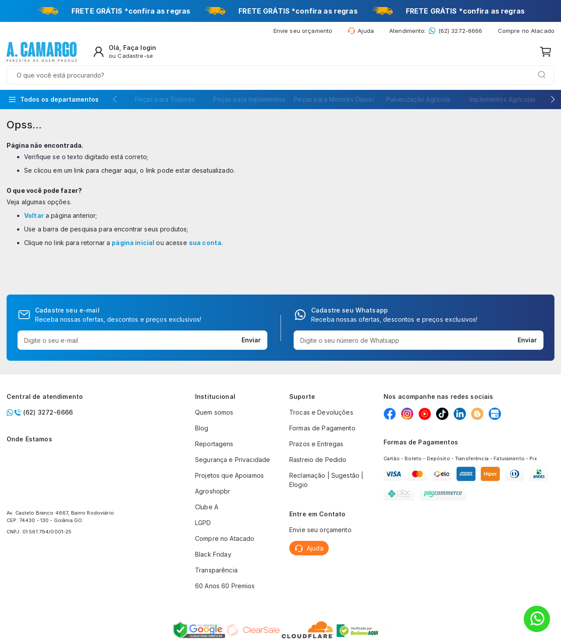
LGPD (203, 522)
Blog (202, 428)
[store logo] (42, 53)
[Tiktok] (442, 414)
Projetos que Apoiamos (229, 475)
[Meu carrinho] (545, 53)
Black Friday (213, 554)
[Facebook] (389, 414)
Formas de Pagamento (322, 428)
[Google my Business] (495, 414)
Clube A (206, 507)
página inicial (133, 223)
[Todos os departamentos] (53, 79)
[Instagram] (407, 414)
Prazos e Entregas (316, 444)
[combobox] (267, 53)
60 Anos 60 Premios (225, 586)
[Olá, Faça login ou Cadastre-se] (490, 53)
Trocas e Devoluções (321, 412)
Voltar (34, 195)
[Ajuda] (361, 32)
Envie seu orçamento (320, 529)
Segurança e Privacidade (232, 459)
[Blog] (477, 414)
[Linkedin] (460, 414)
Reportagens (214, 444)
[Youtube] (425, 414)
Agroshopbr (212, 491)
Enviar (251, 340)
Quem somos (214, 412)
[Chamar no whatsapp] (64, 412)
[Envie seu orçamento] (303, 32)
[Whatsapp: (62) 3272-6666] (436, 32)
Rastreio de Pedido (318, 459)
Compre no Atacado (526, 32)
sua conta (205, 223)
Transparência (216, 570)
